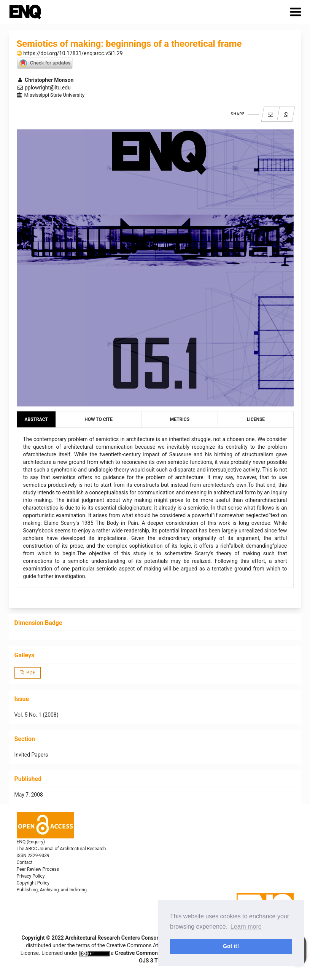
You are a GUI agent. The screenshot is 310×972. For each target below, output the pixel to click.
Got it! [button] (231, 946)
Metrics (179, 419)
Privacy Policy (31, 876)
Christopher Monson (45, 80)
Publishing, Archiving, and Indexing (52, 889)
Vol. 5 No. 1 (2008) (36, 715)
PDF (30, 673)
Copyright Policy (33, 883)
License (256, 419)
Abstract (36, 419)
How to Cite (98, 419)
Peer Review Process (38, 869)
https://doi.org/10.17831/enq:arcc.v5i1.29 (70, 53)
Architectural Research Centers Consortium (117, 938)
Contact (25, 862)
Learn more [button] (246, 926)
